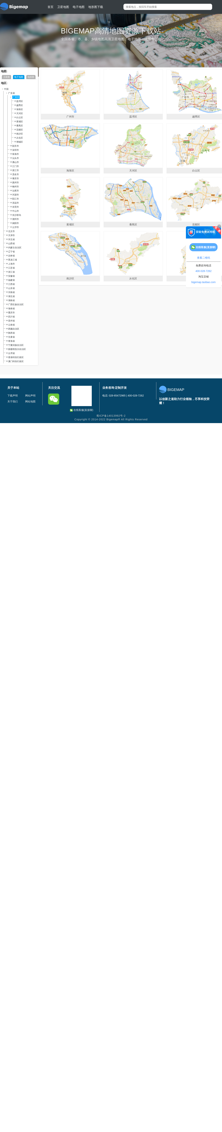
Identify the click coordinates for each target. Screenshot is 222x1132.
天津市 (11, 235)
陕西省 (11, 333)
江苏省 (11, 268)
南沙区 (19, 133)
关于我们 (12, 401)
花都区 (19, 129)
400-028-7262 (203, 271)
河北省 (11, 239)
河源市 (15, 194)
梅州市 (15, 186)
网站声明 (30, 395)
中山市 (15, 211)
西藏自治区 (13, 329)
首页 (50, 6)
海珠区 (19, 109)
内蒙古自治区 (14, 247)
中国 (6, 89)
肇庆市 (15, 178)
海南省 (11, 308)
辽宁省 (11, 251)
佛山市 (15, 162)
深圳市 (15, 150)
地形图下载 (95, 6)
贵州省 (11, 320)
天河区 (19, 113)
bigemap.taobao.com (203, 282)
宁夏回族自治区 (16, 345)
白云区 (19, 117)
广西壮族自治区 (16, 304)
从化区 (19, 138)
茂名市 (15, 174)
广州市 (16, 97)
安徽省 (11, 276)
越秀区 (19, 105)
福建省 (11, 280)
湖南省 (11, 300)
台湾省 (11, 353)
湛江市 (15, 170)
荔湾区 (19, 101)
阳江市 (15, 199)
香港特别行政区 (16, 357)
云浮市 (15, 227)
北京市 (11, 231)
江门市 (15, 166)
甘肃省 (11, 337)
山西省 (11, 243)
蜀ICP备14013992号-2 (111, 415)
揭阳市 (15, 223)
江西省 (11, 284)
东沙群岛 (16, 215)
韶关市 (15, 146)
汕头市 (15, 158)
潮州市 (15, 219)
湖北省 (11, 296)
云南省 (11, 325)
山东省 (11, 288)
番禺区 (19, 125)
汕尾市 (15, 190)
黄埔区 (19, 121)
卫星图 (6, 77)
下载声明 (12, 395)
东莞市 (15, 207)
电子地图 (79, 6)
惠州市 (15, 182)
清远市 (15, 203)
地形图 (31, 77)
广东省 (11, 93)
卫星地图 (63, 6)
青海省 (11, 341)
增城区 (19, 142)
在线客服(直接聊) (81, 410)
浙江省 (11, 272)
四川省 (11, 316)
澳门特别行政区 (16, 361)
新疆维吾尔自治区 (17, 349)
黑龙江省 (12, 259)
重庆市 (11, 312)
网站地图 (30, 401)
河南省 (11, 292)
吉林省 (11, 255)
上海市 (11, 264)
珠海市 (15, 154)
